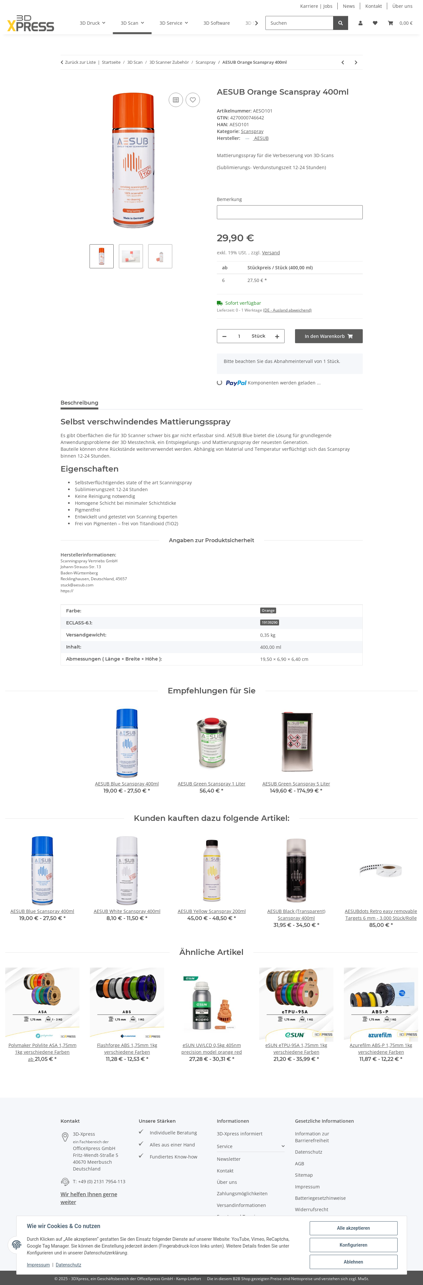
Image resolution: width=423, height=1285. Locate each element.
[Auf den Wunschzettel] (193, 100)
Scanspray (252, 131)
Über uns (402, 6)
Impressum (38, 1264)
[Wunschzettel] (375, 23)
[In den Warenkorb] (66, 83)
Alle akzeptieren (353, 1228)
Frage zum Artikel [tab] (181, 403)
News (349, 6)
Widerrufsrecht (311, 1209)
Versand (271, 252)
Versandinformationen (241, 1205)
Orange (268, 610)
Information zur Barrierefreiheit (312, 1137)
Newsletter (229, 1159)
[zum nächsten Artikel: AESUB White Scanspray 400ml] (356, 62)
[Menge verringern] (224, 336)
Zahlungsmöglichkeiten (242, 1193)
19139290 (269, 622)
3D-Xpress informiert (239, 1134)
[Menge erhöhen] (277, 336)
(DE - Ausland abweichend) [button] (287, 310)
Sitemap (304, 1175)
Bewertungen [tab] (127, 403)
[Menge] (239, 336)
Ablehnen (353, 1262)
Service (225, 1146)
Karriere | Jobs (316, 6)
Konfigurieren (353, 1245)
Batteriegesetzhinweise (320, 1198)
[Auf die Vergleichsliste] (176, 100)
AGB (299, 1163)
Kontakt (373, 6)
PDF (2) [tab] (225, 403)
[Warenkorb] (400, 23)
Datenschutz (68, 1264)
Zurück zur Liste (80, 62)
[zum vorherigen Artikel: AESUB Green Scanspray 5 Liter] (342, 62)
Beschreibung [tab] (79, 403)
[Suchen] (299, 23)
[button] (360, 23)
